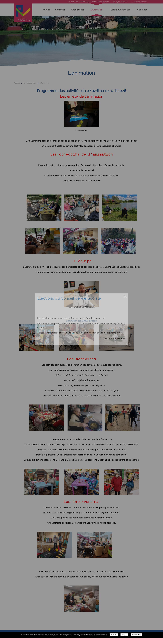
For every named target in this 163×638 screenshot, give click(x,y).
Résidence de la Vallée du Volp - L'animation (24, 13)
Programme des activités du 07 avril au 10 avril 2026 (81, 90)
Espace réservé (140, 2)
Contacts (142, 9)
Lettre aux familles (120, 9)
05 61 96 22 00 (122, 2)
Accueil (46, 9)
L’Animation (97, 9)
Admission (60, 9)
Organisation (78, 9)
